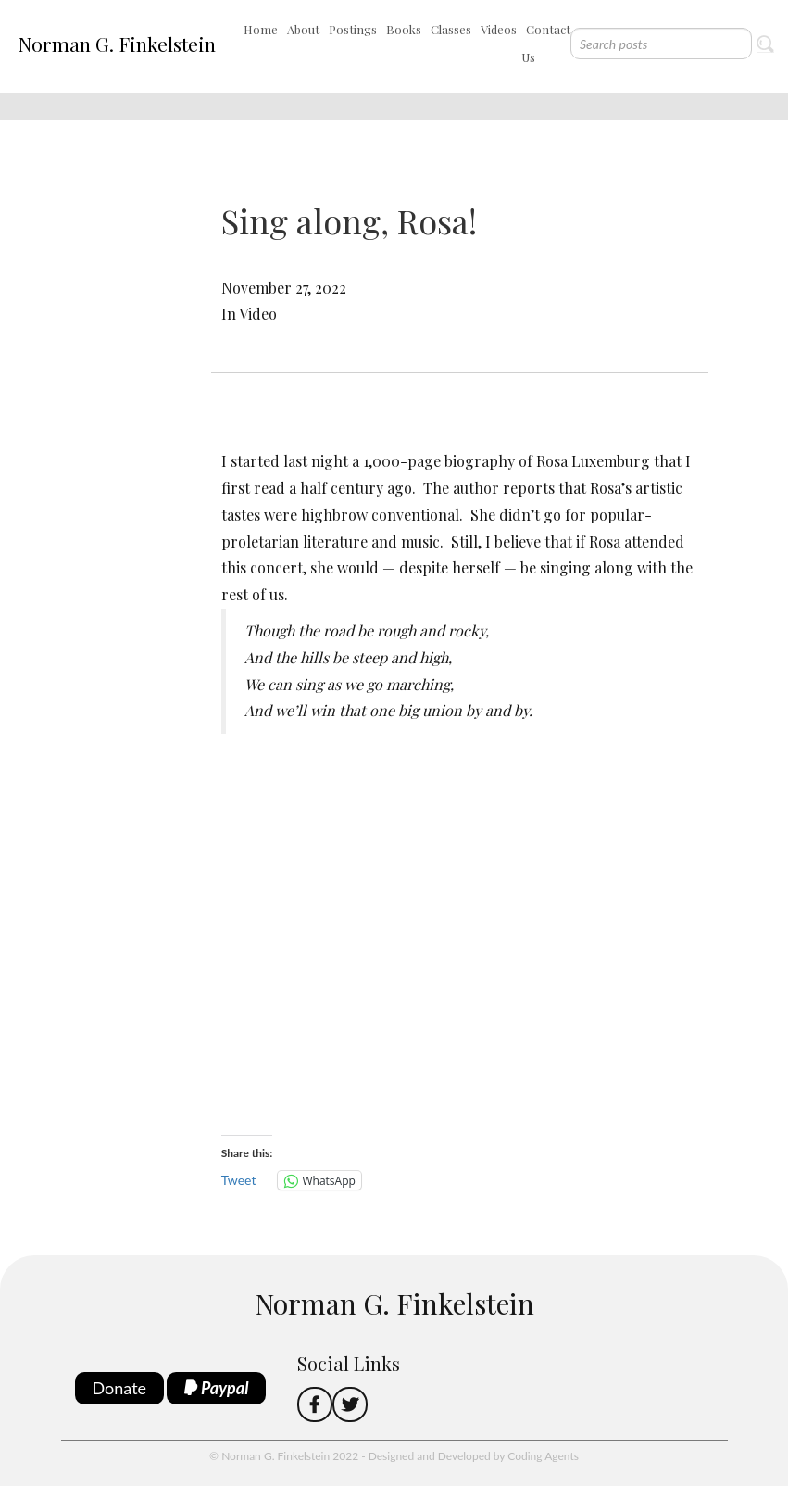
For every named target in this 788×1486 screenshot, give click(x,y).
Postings (353, 29)
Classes (451, 29)
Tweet (238, 1180)
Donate (120, 1388)
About (303, 29)
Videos (499, 29)
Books (403, 29)
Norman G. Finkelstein (117, 44)
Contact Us (545, 43)
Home (261, 29)
